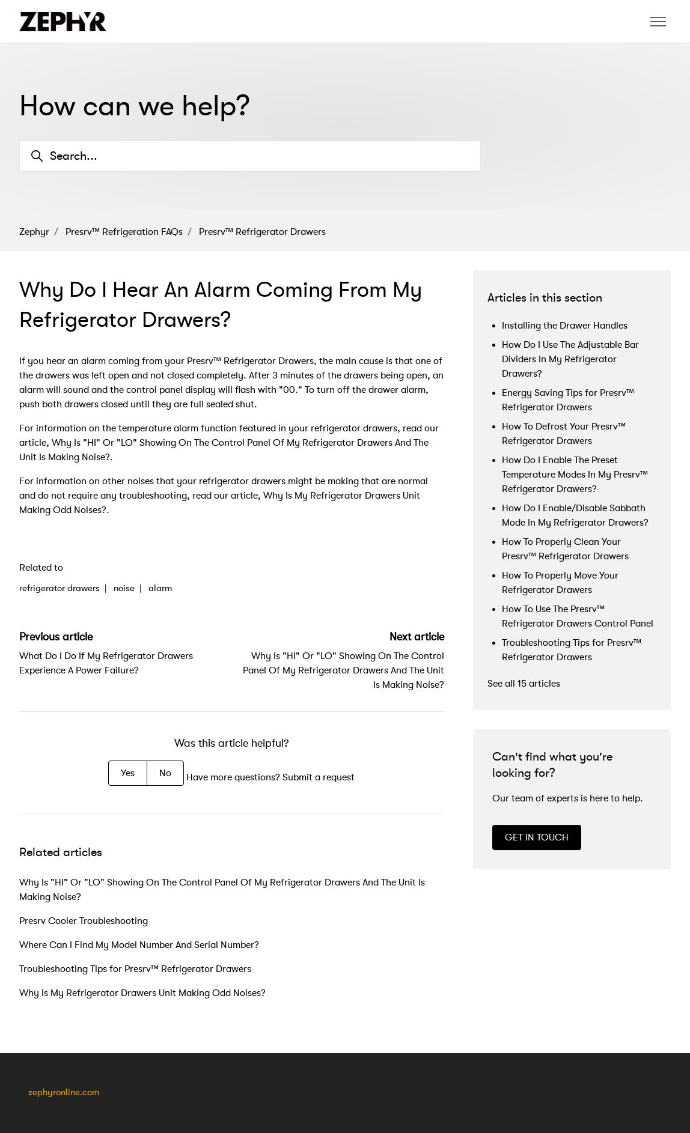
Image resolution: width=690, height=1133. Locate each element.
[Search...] (250, 156)
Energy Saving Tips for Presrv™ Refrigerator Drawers (568, 400)
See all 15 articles (523, 683)
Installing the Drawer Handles (564, 325)
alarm (160, 588)
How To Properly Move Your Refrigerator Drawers (560, 582)
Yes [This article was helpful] (128, 773)
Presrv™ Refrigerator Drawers (262, 231)
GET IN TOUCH (537, 837)
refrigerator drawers (59, 588)
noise (124, 588)
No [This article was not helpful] (165, 773)
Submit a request (318, 777)
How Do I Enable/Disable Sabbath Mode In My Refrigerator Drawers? (575, 515)
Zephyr (34, 231)
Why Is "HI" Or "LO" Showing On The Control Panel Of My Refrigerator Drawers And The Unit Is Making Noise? (343, 670)
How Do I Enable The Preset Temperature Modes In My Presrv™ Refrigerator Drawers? (575, 474)
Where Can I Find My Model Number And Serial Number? (139, 945)
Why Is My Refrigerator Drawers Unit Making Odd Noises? (142, 993)
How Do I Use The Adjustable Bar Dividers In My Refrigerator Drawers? (570, 359)
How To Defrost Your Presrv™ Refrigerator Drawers (564, 433)
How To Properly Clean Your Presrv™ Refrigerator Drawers (565, 549)
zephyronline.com (63, 1092)
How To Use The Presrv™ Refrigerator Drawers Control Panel (577, 616)
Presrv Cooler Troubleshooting (83, 921)
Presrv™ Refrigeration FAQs (124, 231)
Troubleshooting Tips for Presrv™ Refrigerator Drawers (135, 969)
